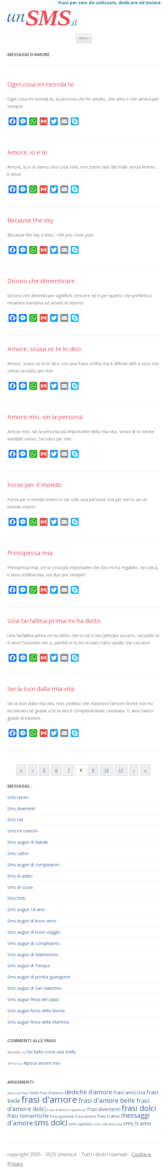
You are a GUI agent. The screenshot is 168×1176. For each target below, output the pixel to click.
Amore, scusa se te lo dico (44, 349)
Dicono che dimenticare (41, 281)
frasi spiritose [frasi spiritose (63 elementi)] (62, 1116)
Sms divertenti (21, 808)
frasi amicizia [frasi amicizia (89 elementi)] (129, 1092)
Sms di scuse (20, 887)
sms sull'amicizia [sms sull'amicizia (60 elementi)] (108, 1124)
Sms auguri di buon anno (31, 921)
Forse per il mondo (34, 485)
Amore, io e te (27, 152)
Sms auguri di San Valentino (34, 988)
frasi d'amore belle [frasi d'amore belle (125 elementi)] (106, 1100)
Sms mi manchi (22, 831)
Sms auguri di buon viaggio (33, 932)
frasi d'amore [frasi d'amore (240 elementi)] (49, 1099)
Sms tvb (15, 819)
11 (121, 770)
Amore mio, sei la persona (44, 417)
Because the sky (30, 220)
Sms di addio (20, 876)
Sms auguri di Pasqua (28, 965)
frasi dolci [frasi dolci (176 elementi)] (139, 1108)
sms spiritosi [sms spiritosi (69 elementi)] (80, 1124)
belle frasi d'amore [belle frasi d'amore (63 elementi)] (46, 1093)
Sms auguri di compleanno (33, 865)
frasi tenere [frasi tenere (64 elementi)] (85, 1116)
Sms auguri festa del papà (33, 999)
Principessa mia (29, 553)
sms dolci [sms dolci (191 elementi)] (50, 1122)
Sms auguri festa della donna (36, 1011)
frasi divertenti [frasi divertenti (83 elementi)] (103, 1109)
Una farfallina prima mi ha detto (54, 621)
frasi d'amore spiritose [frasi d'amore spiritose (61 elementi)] (66, 1109)
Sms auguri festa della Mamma (38, 1022)
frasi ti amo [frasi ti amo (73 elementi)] (108, 1116)
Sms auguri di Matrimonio (32, 954)
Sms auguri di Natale (27, 842)
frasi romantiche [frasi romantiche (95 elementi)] (28, 1115)
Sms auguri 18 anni (26, 909)
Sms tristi (16, 898)
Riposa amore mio (41, 1063)
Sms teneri (17, 797)
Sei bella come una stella (51, 1052)
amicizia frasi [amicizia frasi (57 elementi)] (17, 1093)
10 (106, 770)
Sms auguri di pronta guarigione (38, 977)
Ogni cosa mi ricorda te (40, 84)
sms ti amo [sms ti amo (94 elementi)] (137, 1123)
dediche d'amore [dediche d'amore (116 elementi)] (88, 1092)
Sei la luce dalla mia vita (40, 689)
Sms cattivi (18, 853)
